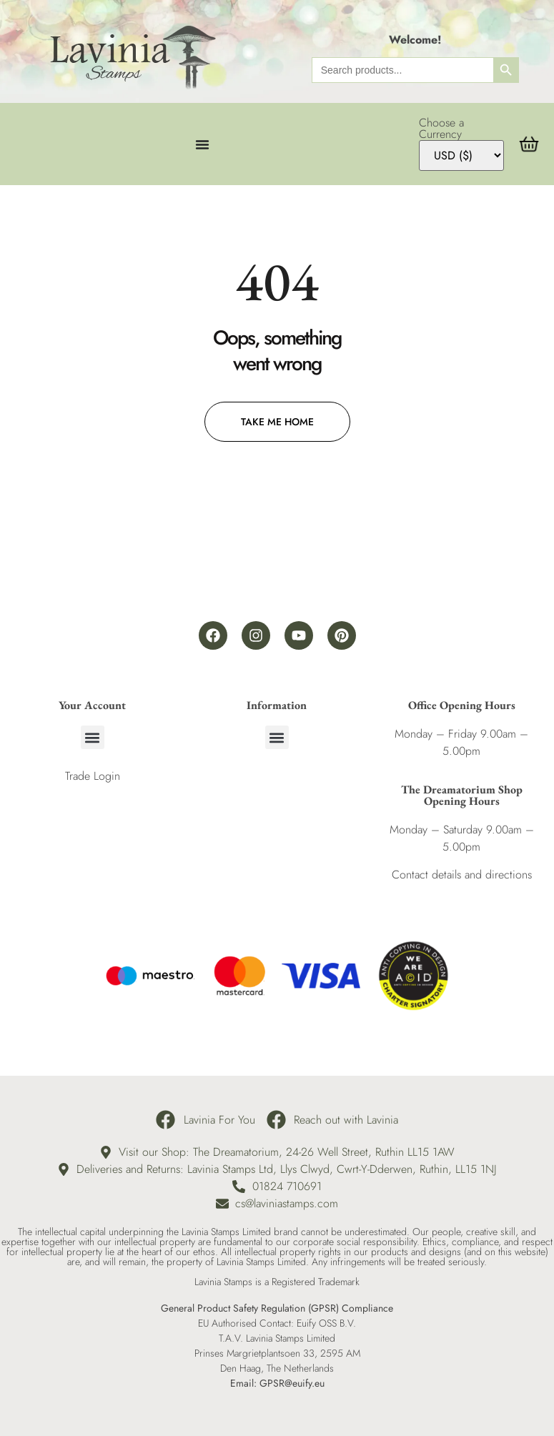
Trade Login (92, 776)
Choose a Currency (441, 128)
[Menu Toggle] (202, 144)
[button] (92, 737)
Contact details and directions (462, 874)
